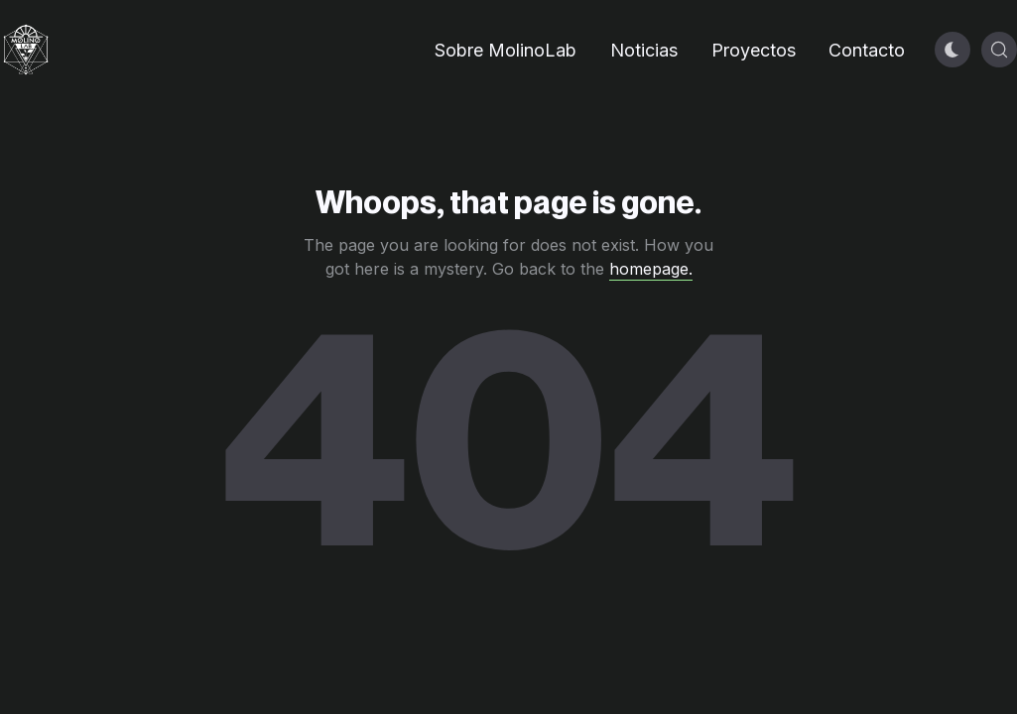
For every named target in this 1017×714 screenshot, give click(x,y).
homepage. (651, 269)
